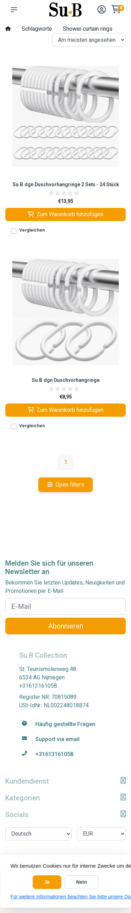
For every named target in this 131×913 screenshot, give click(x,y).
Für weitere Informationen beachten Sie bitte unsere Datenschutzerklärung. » (65, 896)
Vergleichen (32, 230)
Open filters (65, 484)
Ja (47, 882)
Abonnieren (65, 626)
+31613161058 (38, 685)
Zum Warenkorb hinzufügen (65, 214)
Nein (81, 882)
